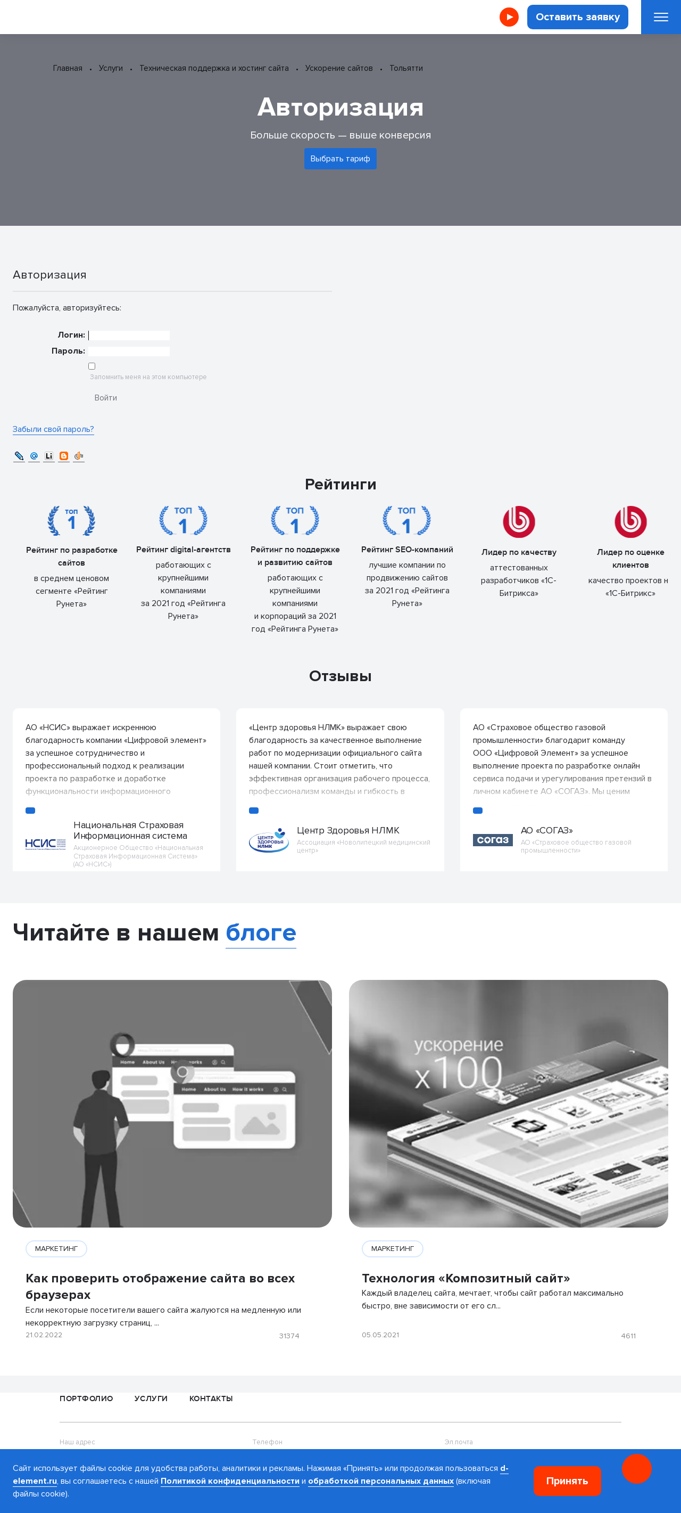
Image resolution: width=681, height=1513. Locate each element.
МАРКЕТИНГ (56, 1248)
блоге (261, 932)
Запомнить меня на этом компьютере (147, 377)
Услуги (151, 1399)
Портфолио (86, 1399)
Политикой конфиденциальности (230, 1481)
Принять (567, 1481)
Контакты (211, 1399)
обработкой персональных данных (381, 1481)
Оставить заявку (578, 17)
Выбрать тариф (340, 158)
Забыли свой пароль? (53, 429)
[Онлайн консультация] (637, 1469)
